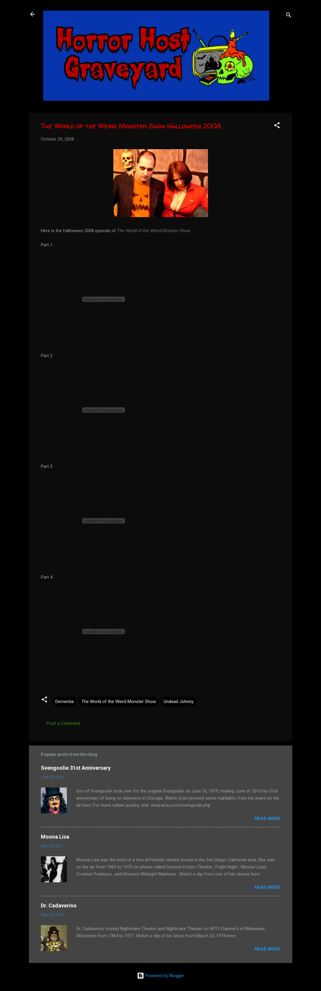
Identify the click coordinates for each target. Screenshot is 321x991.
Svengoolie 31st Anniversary (76, 768)
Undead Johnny (178, 701)
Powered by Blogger (160, 975)
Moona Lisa (55, 837)
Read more (267, 818)
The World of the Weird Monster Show (118, 701)
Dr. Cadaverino (59, 905)
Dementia (64, 701)
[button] (276, 126)
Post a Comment (63, 723)
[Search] (288, 16)
